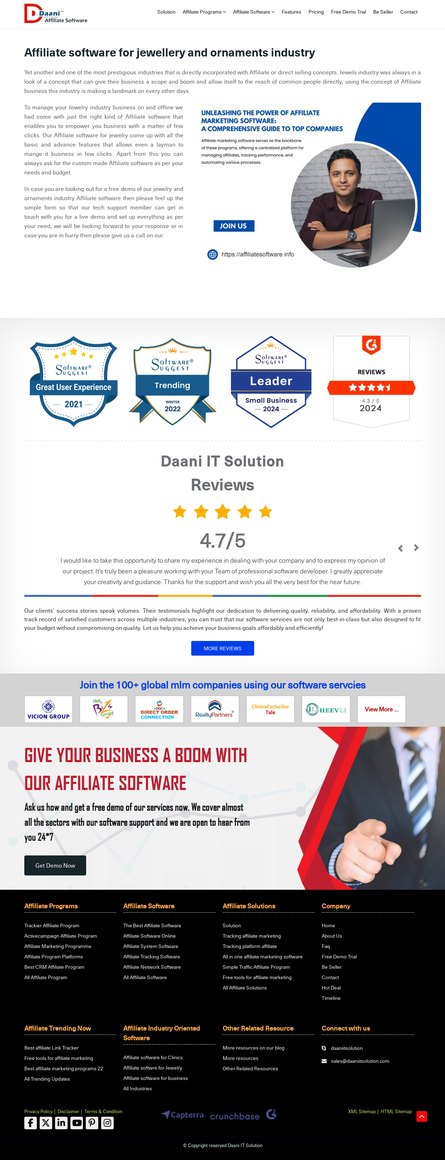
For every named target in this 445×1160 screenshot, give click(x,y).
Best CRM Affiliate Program (54, 966)
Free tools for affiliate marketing (257, 977)
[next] (416, 548)
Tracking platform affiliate (250, 946)
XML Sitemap (362, 1111)
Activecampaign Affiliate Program (60, 935)
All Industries (137, 1088)
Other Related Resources (250, 1068)
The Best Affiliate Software (152, 925)
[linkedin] (61, 1123)
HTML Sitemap (396, 1111)
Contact (408, 11)
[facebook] (30, 1123)
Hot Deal (331, 987)
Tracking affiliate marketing (252, 935)
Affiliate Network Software (152, 966)
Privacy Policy (38, 1111)
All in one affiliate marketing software (263, 956)
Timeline (331, 997)
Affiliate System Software (150, 946)
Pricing (316, 11)
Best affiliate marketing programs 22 (63, 1068)
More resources (240, 1058)
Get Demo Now (55, 865)
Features (291, 11)
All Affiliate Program (45, 977)
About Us (332, 935)
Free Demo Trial (348, 11)
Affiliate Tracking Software (151, 956)
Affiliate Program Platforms (53, 956)
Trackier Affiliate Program (51, 925)
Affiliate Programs (204, 11)
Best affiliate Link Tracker (51, 1047)
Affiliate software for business (155, 1078)
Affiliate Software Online (149, 935)
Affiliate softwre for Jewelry (152, 1067)
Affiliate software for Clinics (153, 1057)
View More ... (382, 709)
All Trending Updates (47, 1078)
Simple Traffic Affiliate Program (256, 966)
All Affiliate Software (145, 977)
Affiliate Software (254, 11)
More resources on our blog (254, 1047)
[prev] (400, 548)
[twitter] (46, 1123)
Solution (166, 11)
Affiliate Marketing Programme (58, 946)
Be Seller (383, 11)
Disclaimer (68, 1111)
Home (328, 925)
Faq (326, 946)
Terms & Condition (103, 1111)
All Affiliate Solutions (245, 987)
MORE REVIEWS (223, 648)
